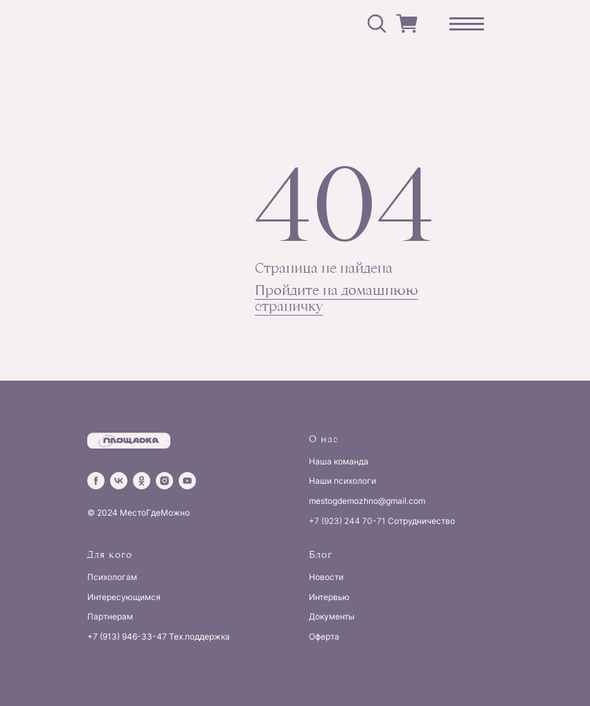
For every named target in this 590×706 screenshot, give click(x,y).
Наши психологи (342, 481)
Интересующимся (124, 597)
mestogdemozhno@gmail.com (367, 501)
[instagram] (164, 480)
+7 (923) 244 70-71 (347, 521)
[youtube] (187, 480)
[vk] (118, 480)
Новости (326, 577)
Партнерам (110, 616)
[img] (163, 24)
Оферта (324, 636)
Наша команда (338, 461)
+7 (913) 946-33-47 (127, 636)
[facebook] (96, 480)
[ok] (141, 480)
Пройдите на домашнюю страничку (336, 297)
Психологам (112, 577)
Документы (332, 616)
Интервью (329, 597)
